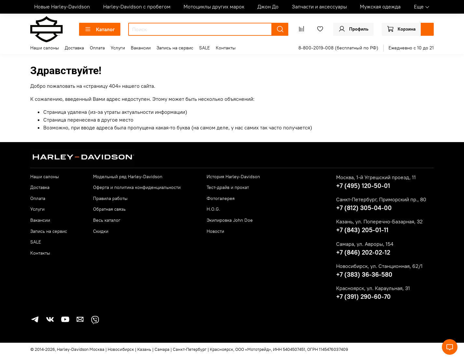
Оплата (97, 48)
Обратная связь (109, 209)
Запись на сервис (175, 48)
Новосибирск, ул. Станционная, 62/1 (379, 266)
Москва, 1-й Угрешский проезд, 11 (376, 177)
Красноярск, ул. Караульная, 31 (373, 288)
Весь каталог (106, 220)
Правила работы (110, 198)
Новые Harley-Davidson (62, 6)
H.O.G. (213, 209)
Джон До (268, 6)
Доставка (74, 48)
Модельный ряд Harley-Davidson (127, 176)
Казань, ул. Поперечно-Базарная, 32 (379, 221)
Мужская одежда (380, 6)
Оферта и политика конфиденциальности (137, 187)
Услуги (118, 48)
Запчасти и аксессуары (319, 6)
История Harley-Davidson (233, 176)
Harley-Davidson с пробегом (137, 6)
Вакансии (141, 48)
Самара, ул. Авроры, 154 (364, 244)
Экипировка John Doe (230, 220)
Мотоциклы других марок (214, 6)
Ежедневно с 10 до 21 (411, 48)
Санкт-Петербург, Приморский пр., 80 (381, 199)
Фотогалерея (221, 198)
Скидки (100, 231)
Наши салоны (44, 48)
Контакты (226, 48)
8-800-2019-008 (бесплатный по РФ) (338, 48)
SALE (204, 48)
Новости (215, 231)
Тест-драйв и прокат (228, 187)
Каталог (100, 29)
